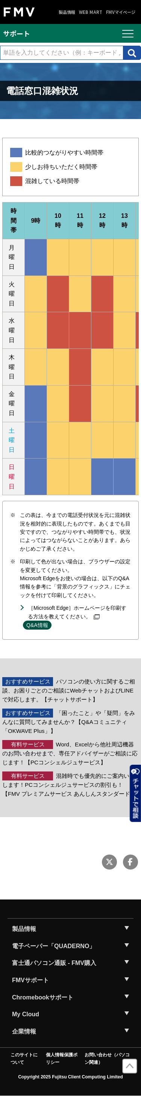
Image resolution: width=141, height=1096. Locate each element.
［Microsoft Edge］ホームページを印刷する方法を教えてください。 (77, 612)
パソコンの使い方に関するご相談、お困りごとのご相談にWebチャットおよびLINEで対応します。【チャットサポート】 (68, 690)
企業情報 (24, 1031)
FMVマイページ (120, 12)
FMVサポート (30, 980)
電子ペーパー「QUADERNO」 (53, 946)
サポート (16, 33)
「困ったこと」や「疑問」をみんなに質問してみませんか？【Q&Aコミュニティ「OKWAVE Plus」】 (68, 722)
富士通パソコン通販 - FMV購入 (54, 963)
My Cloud (25, 1014)
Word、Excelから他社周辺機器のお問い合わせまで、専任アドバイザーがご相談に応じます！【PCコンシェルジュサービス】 (70, 753)
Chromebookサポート (42, 997)
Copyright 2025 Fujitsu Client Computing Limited (70, 1077)
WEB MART (90, 12)
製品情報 (67, 12)
